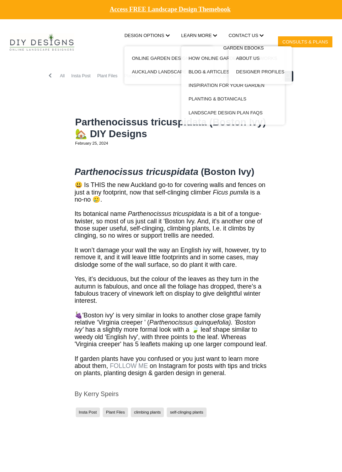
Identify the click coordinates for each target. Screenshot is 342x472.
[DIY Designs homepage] (42, 42)
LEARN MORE (199, 35)
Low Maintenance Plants (166, 75)
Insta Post (81, 75)
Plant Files (107, 75)
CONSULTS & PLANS (305, 42)
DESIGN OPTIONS (147, 35)
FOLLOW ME (129, 365)
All (62, 75)
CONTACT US (246, 35)
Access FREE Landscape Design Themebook (170, 9)
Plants (130, 75)
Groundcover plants (215, 75)
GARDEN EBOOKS (243, 48)
